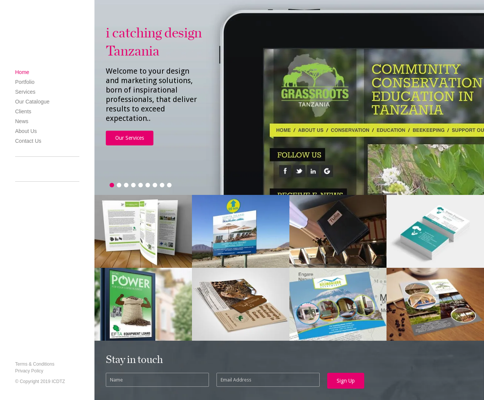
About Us (26, 131)
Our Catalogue (32, 102)
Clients (23, 111)
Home (22, 72)
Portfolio (24, 82)
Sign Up (346, 381)
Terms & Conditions (34, 364)
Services (25, 92)
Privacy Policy (29, 371)
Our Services (129, 138)
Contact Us (28, 141)
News (21, 121)
